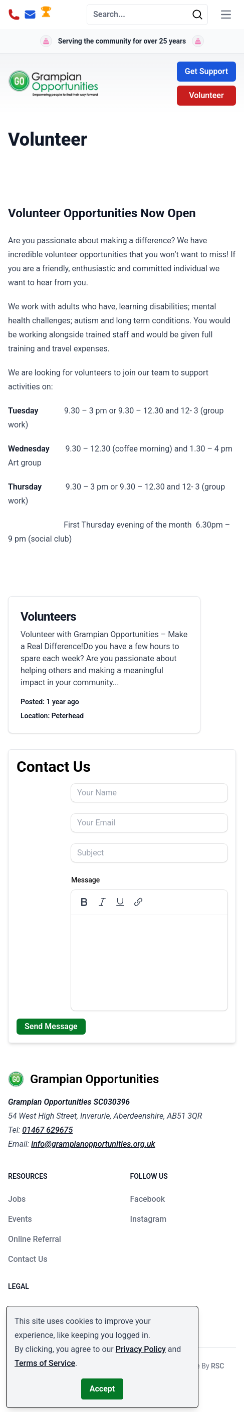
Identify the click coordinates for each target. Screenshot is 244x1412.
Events (20, 1219)
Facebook (147, 1199)
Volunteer (206, 95)
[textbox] (149, 962)
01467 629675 (47, 1130)
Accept (102, 1388)
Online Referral (34, 1239)
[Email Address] (30, 15)
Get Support (206, 71)
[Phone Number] (14, 15)
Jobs (17, 1199)
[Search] (199, 15)
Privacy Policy (141, 1349)
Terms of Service (45, 1363)
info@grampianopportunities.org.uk (93, 1144)
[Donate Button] (46, 15)
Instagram (148, 1219)
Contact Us (28, 1259)
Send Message (51, 1026)
